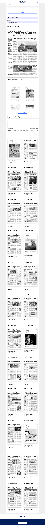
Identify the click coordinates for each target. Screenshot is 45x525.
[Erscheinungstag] (22, 18)
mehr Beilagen (22, 112)
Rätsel (22, 12)
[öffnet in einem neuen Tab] (14, 92)
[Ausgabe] (22, 22)
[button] (7, 1)
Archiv (22, 9)
